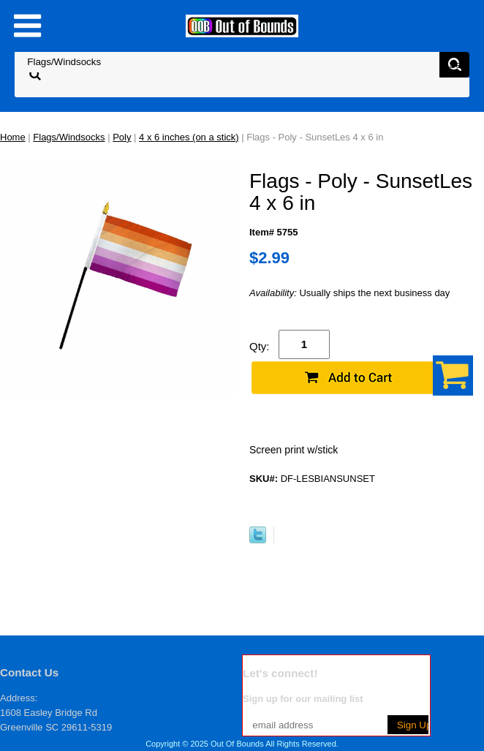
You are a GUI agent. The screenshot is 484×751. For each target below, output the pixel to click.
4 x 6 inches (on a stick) (189, 137)
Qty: (259, 346)
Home (13, 137)
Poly (122, 137)
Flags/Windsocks (69, 137)
